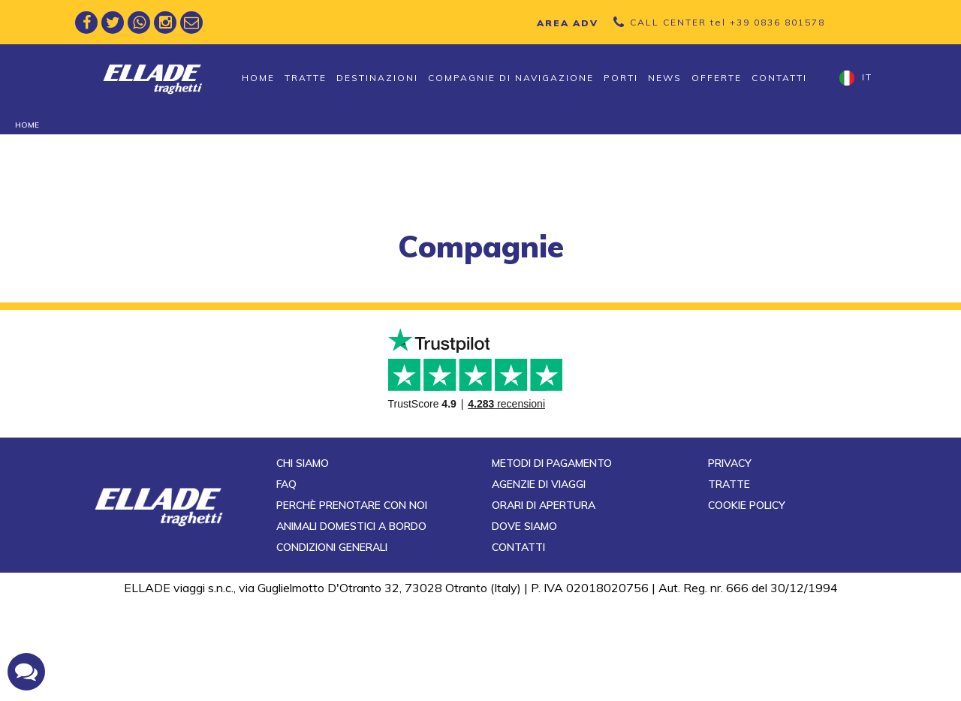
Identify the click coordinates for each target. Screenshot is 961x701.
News (665, 77)
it (855, 78)
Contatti (779, 77)
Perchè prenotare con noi (351, 603)
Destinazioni (377, 77)
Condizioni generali (331, 645)
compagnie (481, 246)
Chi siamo (302, 561)
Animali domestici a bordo (351, 624)
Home (258, 77)
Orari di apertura (543, 603)
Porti (621, 77)
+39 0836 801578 (777, 22)
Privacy (730, 561)
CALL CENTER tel (727, 22)
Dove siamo (524, 624)
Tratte (306, 77)
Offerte (716, 77)
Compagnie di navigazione (511, 77)
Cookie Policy (746, 603)
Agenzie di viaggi (539, 582)
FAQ (286, 582)
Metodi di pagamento (552, 561)
